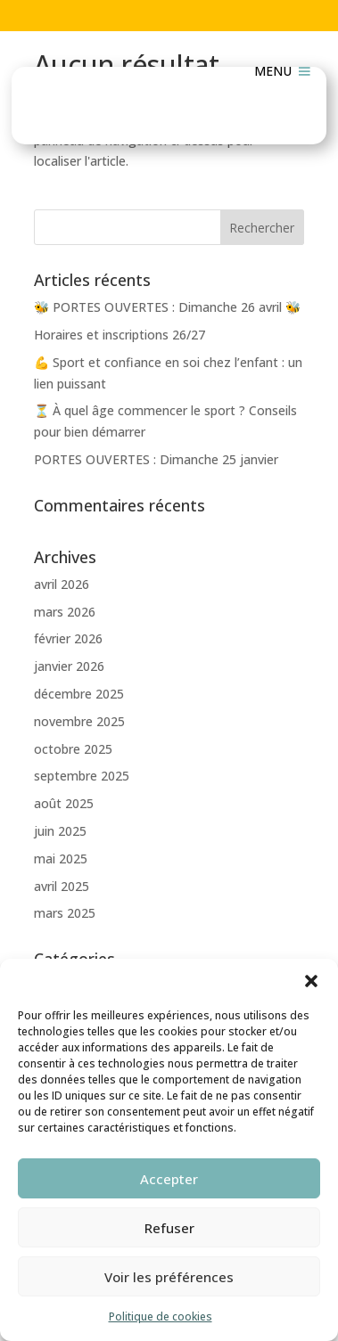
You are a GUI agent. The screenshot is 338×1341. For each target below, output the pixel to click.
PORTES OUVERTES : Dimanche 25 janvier (156, 459)
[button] (311, 981)
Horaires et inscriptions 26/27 (119, 334)
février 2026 (68, 638)
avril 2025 (61, 886)
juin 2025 (60, 830)
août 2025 (64, 803)
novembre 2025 (79, 721)
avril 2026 (61, 584)
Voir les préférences (169, 1277)
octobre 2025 (73, 748)
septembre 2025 (81, 775)
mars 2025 (64, 912)
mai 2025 (60, 858)
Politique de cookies (160, 1316)
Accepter (169, 1179)
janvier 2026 (69, 666)
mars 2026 (64, 611)
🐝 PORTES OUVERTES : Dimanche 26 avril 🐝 (167, 306)
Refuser (169, 1228)
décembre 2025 (79, 693)
